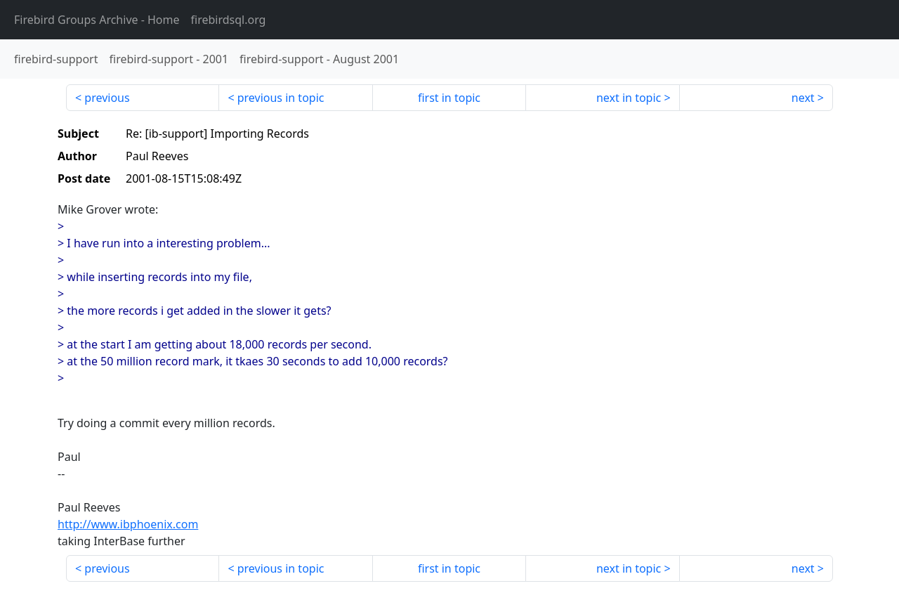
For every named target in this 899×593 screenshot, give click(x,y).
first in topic (449, 97)
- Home (97, 19)
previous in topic (280, 97)
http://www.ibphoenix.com (128, 524)
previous (106, 97)
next (803, 97)
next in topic (628, 97)
